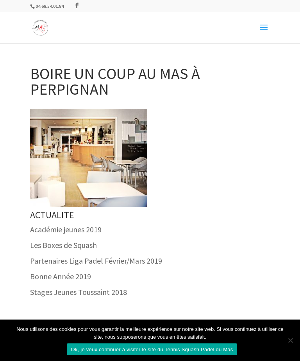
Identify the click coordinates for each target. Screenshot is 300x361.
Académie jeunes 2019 (66, 229)
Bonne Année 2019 (60, 276)
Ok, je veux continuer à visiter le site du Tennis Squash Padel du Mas (152, 349)
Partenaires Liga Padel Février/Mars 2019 (96, 261)
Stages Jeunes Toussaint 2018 (78, 292)
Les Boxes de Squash (63, 245)
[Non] (290, 340)
